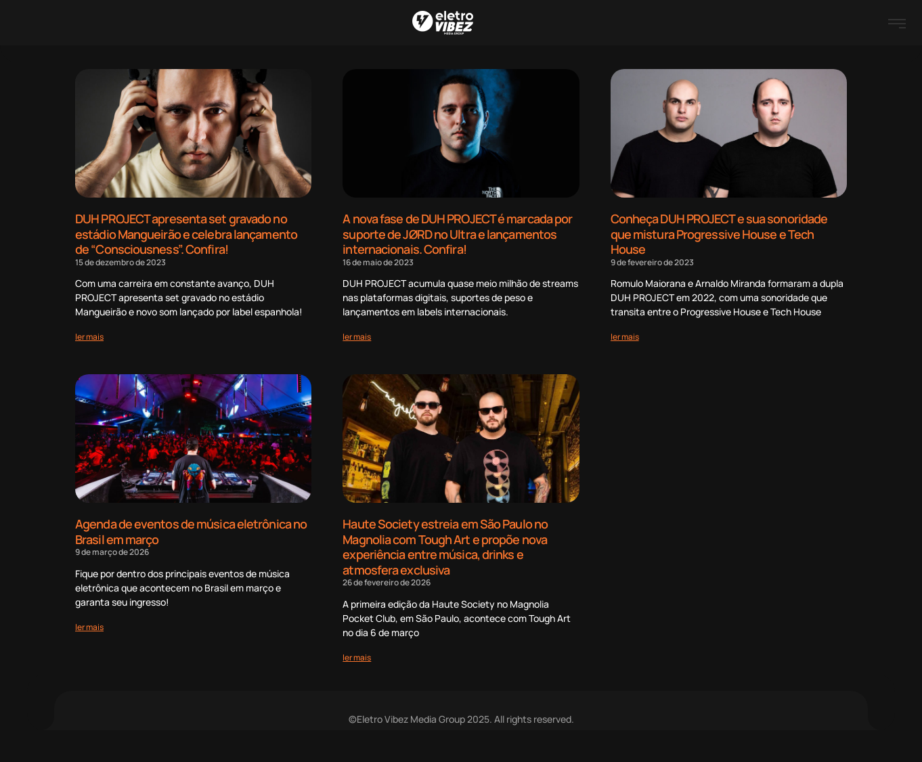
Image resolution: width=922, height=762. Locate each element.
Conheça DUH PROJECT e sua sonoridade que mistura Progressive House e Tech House (719, 233)
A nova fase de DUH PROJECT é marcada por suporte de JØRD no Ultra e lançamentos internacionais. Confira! (457, 233)
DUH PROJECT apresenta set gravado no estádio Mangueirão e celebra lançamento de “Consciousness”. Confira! (186, 233)
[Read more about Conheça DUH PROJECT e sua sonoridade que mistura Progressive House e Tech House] (625, 336)
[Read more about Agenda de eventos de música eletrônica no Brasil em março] (89, 627)
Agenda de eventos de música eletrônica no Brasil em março (191, 531)
